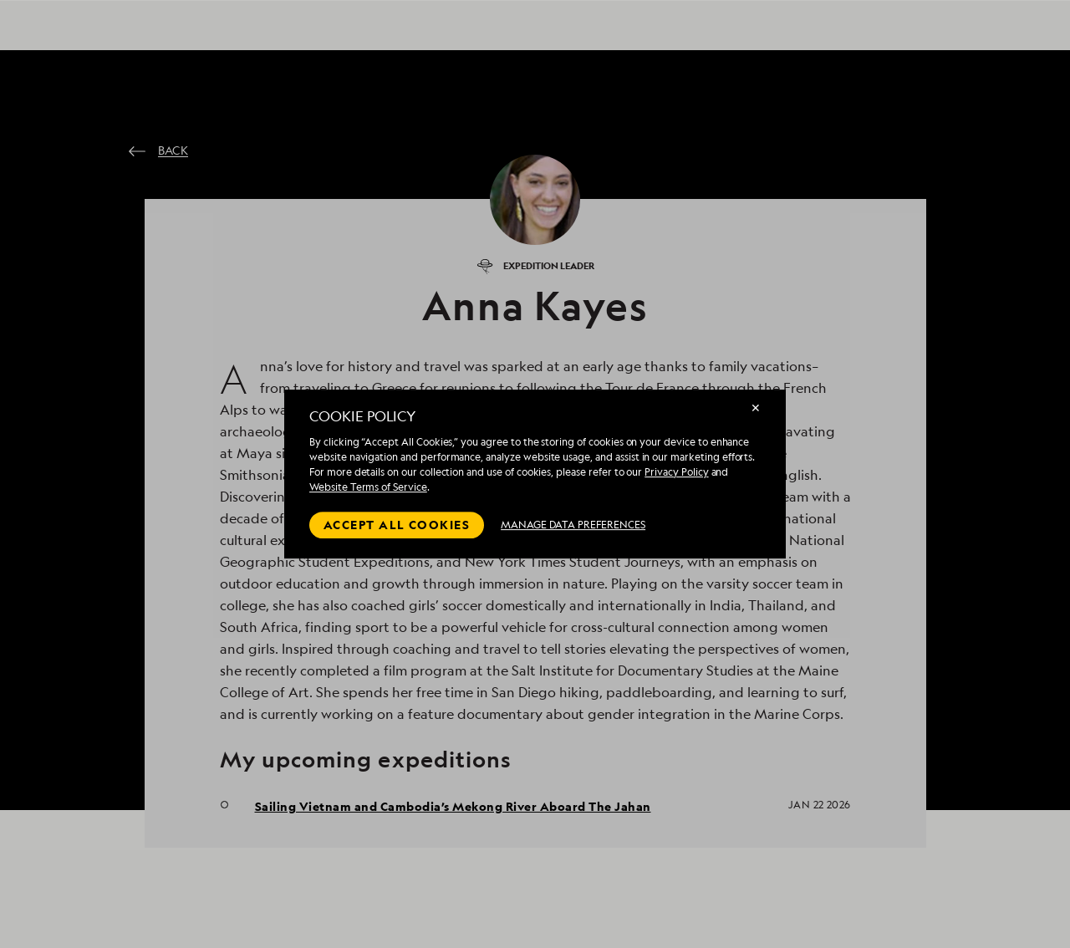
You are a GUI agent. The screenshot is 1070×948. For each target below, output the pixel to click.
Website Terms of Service (368, 487)
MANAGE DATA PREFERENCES (573, 524)
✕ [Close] (756, 407)
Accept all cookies (397, 525)
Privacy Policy (676, 472)
